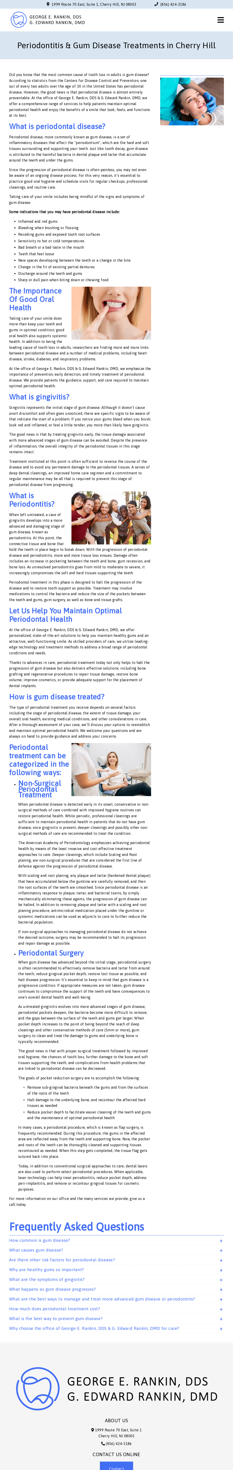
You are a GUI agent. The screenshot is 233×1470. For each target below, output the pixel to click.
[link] (47, 28)
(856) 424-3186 (173, 4)
